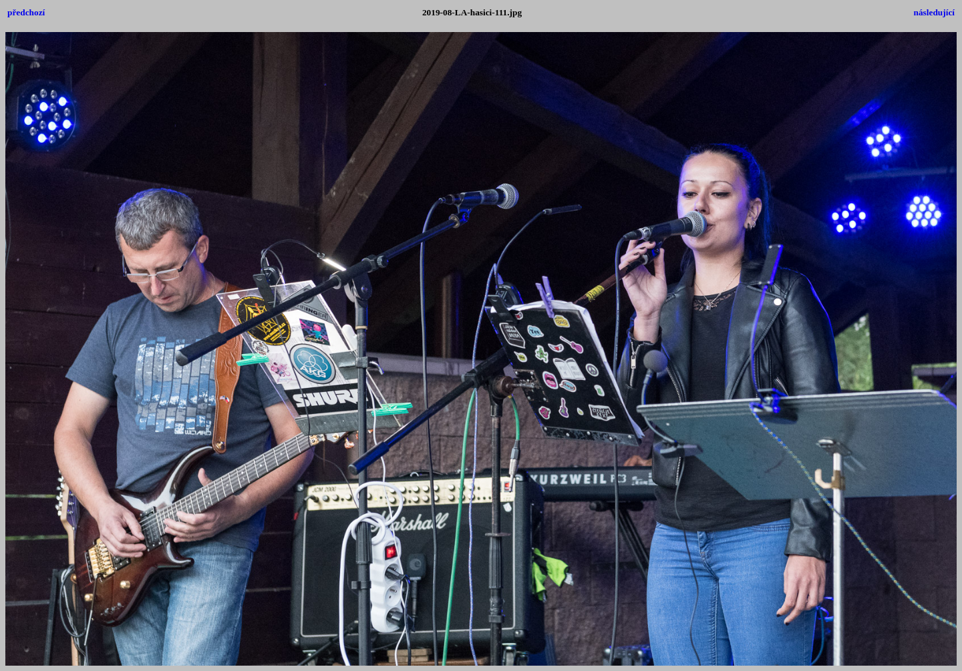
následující (934, 12)
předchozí (26, 12)
